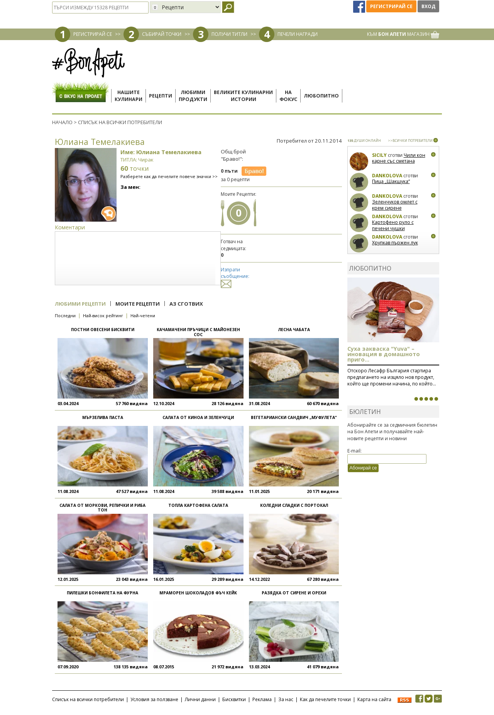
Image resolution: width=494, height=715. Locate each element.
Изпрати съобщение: (235, 276)
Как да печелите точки (325, 699)
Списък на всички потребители (88, 699)
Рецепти (160, 96)
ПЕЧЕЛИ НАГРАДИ (297, 34)
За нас (285, 699)
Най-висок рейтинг (103, 315)
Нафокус (288, 96)
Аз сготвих (186, 303)
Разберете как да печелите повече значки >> (169, 176)
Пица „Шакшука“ (391, 181)
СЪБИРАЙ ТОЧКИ (161, 34)
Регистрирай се (391, 6)
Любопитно (321, 96)
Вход (428, 6)
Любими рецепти (80, 303)
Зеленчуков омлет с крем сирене (395, 205)
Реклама (262, 699)
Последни (65, 315)
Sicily (379, 155)
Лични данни (200, 699)
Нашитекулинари (128, 96)
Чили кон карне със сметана (398, 158)
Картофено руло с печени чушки (393, 225)
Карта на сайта (374, 699)
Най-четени (142, 315)
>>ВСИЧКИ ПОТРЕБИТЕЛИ (410, 140)
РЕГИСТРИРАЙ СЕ (92, 34)
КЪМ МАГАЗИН (403, 34)
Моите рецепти (137, 303)
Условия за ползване (154, 699)
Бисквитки (234, 699)
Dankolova (387, 175)
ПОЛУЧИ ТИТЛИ (229, 34)
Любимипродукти (193, 96)
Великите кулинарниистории (243, 96)
